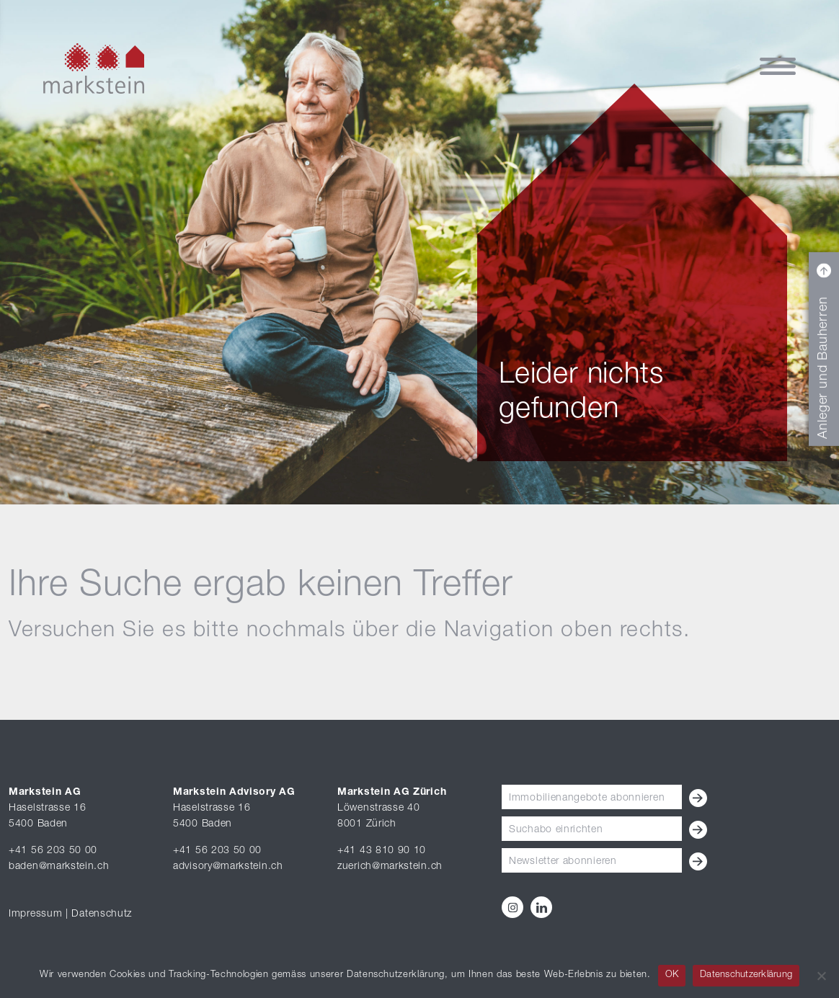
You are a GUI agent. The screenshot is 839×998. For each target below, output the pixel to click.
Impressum (35, 914)
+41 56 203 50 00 (53, 851)
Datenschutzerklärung (746, 975)
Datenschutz (101, 914)
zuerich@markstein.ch (390, 867)
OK (672, 975)
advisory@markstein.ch (228, 867)
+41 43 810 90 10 (381, 851)
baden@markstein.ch (59, 867)
